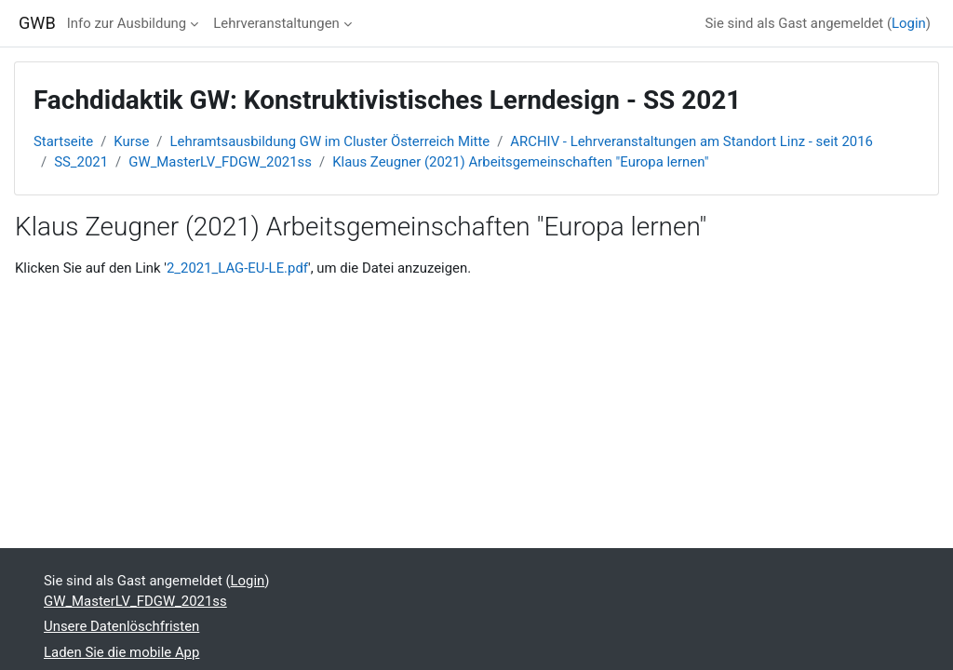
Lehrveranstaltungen (276, 23)
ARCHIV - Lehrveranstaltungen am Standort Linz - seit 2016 (691, 141)
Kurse (131, 141)
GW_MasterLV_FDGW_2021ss (220, 162)
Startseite (63, 141)
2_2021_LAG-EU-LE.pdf (237, 268)
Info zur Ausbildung (126, 23)
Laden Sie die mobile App (121, 652)
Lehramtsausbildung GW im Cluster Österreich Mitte (330, 141)
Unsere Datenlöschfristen (121, 626)
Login (909, 23)
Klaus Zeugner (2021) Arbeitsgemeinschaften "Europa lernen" (520, 162)
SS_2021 (81, 162)
